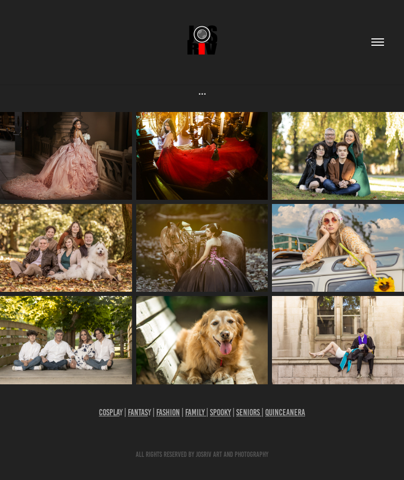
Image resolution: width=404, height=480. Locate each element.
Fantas (138, 412)
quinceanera (285, 412)
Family (195, 412)
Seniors (248, 412)
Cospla (109, 412)
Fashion (168, 412)
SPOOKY (220, 412)
